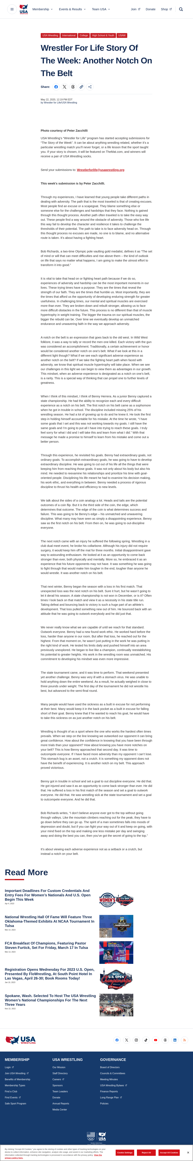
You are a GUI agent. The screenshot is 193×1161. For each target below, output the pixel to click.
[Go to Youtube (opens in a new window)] (155, 1040)
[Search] (181, 9)
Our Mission (58, 1067)
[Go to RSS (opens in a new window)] (184, 1040)
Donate (151, 9)
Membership (42, 9)
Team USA (101, 9)
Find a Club (11, 1091)
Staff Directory (60, 1073)
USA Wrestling (113, 1085)
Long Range (111, 1097)
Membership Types (15, 1085)
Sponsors (57, 1085)
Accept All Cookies (169, 1152)
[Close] (188, 1152)
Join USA (16, 1073)
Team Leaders (60, 1091)
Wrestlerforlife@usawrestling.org (100, 170)
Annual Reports (60, 1103)
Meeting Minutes (109, 1079)
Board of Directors (110, 1067)
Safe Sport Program (15, 1103)
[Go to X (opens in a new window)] (126, 1040)
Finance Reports (109, 1091)
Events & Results (72, 9)
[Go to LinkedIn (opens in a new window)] (175, 1040)
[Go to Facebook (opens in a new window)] (117, 1040)
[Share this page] (89, 86)
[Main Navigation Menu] (12, 9)
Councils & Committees (112, 1073)
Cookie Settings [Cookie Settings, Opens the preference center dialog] (124, 1152)
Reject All (146, 1152)
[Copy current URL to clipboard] (81, 86)
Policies (104, 1103)
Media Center (59, 1109)
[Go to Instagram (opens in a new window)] (136, 1040)
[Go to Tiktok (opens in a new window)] (146, 1040)
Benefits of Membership (17, 1079)
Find (13, 1097)
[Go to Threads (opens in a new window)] (165, 1040)
